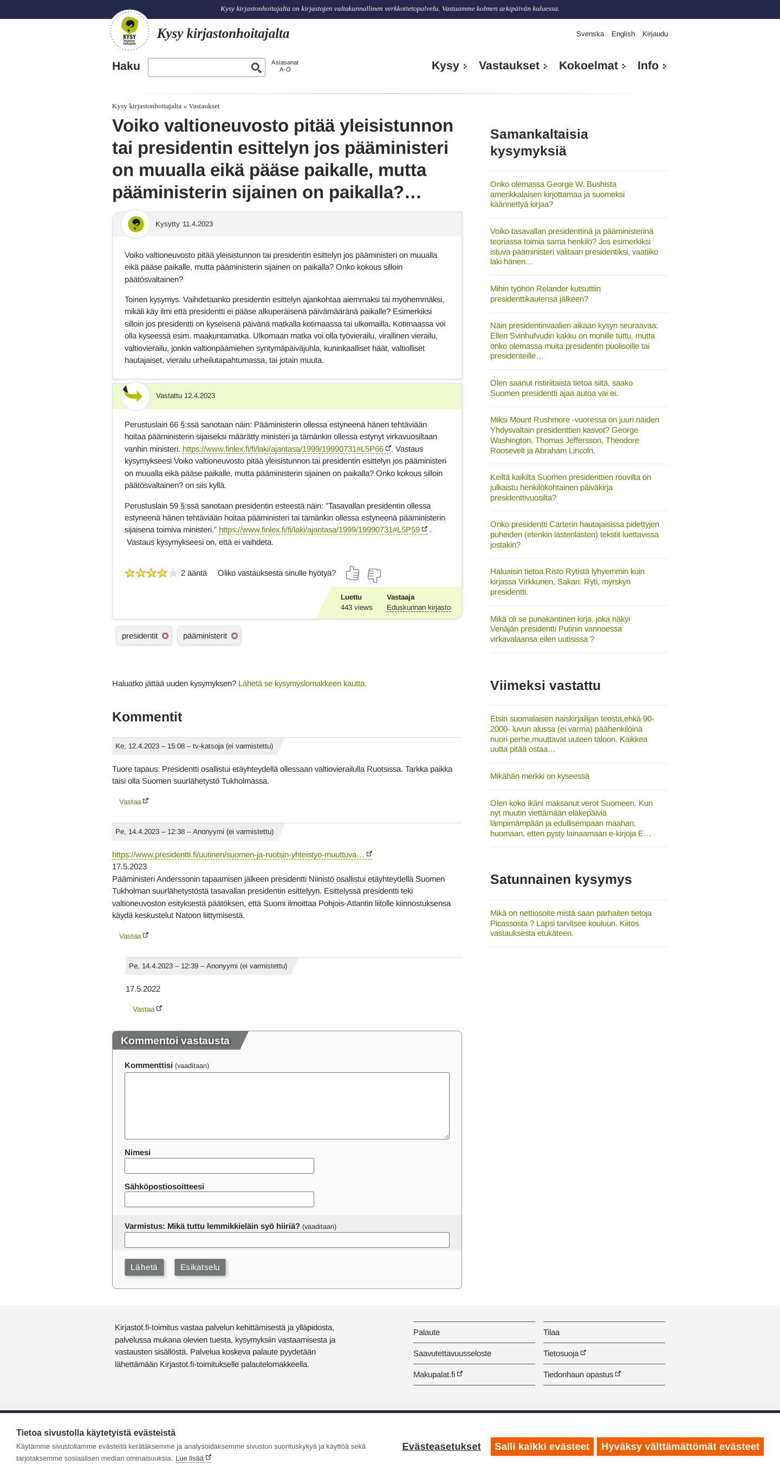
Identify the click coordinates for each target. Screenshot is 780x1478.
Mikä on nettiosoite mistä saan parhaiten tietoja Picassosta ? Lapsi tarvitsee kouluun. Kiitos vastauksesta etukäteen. (571, 922)
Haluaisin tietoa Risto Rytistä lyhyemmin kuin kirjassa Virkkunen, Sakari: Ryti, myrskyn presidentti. (567, 581)
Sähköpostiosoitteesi (164, 1186)
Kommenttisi (149, 1065)
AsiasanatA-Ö (284, 66)
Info (648, 65)
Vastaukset (509, 65)
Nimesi (138, 1152)
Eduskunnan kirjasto (419, 607)
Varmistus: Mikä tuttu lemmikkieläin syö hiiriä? (212, 1225)
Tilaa (551, 1332)
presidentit (140, 635)
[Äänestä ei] (374, 576)
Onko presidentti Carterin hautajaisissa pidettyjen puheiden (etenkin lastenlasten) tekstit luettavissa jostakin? (574, 534)
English (623, 34)
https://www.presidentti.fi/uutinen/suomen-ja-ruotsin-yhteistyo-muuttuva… (238, 854)
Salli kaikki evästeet (540, 1445)
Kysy (445, 65)
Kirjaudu (655, 34)
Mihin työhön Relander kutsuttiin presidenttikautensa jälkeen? (545, 293)
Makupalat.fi (434, 1374)
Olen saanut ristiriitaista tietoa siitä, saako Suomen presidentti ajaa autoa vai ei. (561, 388)
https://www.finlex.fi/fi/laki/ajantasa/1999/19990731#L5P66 (283, 448)
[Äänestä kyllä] (353, 573)
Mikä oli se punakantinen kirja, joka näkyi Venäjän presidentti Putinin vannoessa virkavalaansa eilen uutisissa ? (560, 628)
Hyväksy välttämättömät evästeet (680, 1445)
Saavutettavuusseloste (452, 1353)
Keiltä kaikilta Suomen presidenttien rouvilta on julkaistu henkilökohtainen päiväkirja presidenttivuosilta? (570, 487)
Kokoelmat (588, 65)
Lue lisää (190, 1458)
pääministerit (205, 635)
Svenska (590, 34)
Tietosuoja (560, 1353)
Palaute (426, 1332)
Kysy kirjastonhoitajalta (146, 106)
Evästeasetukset (439, 1445)
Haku (126, 66)
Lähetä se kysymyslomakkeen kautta (301, 683)
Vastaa (130, 802)
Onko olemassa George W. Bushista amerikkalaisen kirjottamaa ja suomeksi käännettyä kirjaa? (557, 194)
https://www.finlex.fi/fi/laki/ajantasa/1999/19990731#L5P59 (319, 529)
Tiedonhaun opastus (578, 1374)
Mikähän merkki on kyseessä (539, 775)
